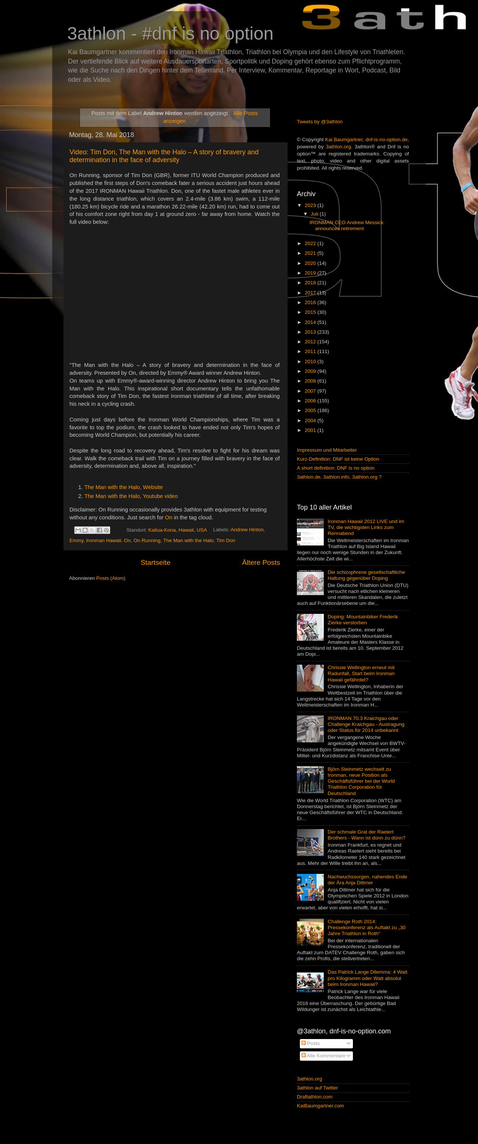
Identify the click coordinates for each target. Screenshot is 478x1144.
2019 (311, 273)
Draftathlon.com (314, 1097)
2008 (311, 381)
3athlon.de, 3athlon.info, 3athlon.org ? (339, 477)
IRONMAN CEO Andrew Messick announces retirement (347, 225)
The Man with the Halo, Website (123, 487)
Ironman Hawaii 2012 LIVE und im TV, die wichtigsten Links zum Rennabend (366, 527)
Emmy (76, 540)
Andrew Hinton (247, 530)
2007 (311, 391)
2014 (311, 322)
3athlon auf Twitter (317, 1088)
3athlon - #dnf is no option (170, 33)
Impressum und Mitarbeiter (327, 450)
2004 (311, 420)
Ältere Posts (261, 562)
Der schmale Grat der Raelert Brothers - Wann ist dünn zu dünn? (366, 835)
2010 (311, 361)
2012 (311, 341)
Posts (310, 1043)
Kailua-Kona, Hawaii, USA (177, 530)
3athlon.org (338, 146)
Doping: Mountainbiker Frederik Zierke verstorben (363, 619)
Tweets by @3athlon (320, 121)
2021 (311, 253)
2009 (311, 371)
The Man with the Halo (188, 540)
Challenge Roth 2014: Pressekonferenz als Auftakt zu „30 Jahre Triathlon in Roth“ (367, 927)
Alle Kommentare (323, 1055)
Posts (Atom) (110, 578)
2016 (311, 302)
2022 (311, 243)
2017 (311, 293)
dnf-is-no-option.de (387, 139)
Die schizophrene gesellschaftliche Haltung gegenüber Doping (366, 575)
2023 (311, 205)
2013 (311, 332)
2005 (311, 410)
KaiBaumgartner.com (320, 1106)
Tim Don (225, 540)
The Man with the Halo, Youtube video (131, 496)
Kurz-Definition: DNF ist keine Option (338, 459)
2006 (311, 401)
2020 (311, 263)
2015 (311, 312)
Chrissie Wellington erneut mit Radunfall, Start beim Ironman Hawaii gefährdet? (361, 673)
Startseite (156, 562)
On (169, 517)
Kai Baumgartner (344, 139)
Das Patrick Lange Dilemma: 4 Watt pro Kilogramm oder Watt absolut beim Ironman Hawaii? (367, 978)
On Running (147, 540)
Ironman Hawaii (103, 540)
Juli (315, 214)
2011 (311, 351)
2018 (311, 282)
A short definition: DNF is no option (336, 468)
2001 (311, 430)
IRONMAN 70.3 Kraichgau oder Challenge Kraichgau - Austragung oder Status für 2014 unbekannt (366, 724)
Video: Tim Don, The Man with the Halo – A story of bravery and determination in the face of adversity (164, 156)
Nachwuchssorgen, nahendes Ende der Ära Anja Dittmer (367, 879)
